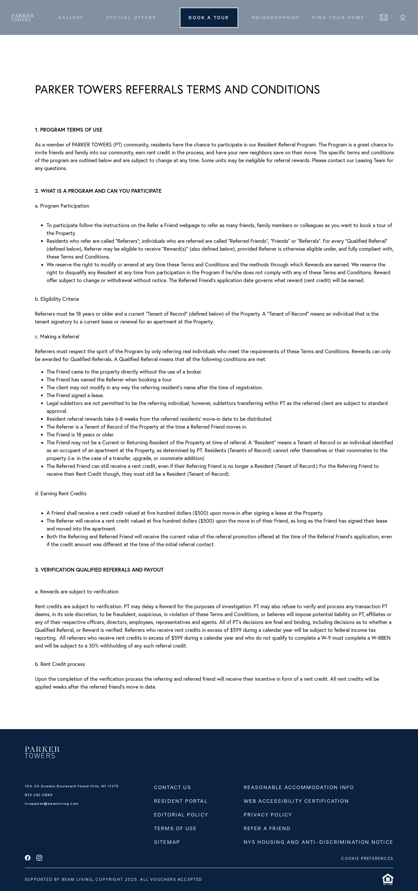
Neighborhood (276, 17)
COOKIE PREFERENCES (367, 858)
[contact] (383, 17)
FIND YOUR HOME (338, 17)
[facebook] (28, 858)
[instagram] (39, 858)
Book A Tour (209, 17)
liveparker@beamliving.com (52, 804)
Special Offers (131, 17)
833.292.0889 (38, 795)
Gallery (71, 17)
